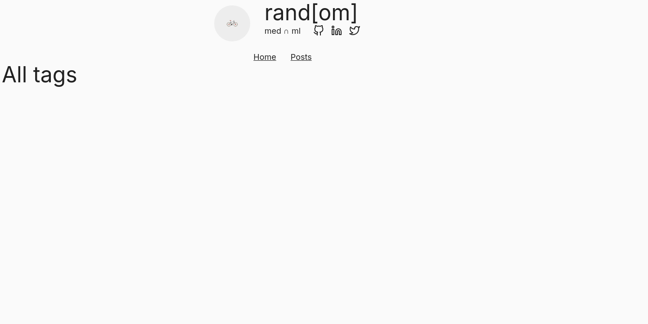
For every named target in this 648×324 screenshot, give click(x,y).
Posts (301, 57)
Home (264, 57)
